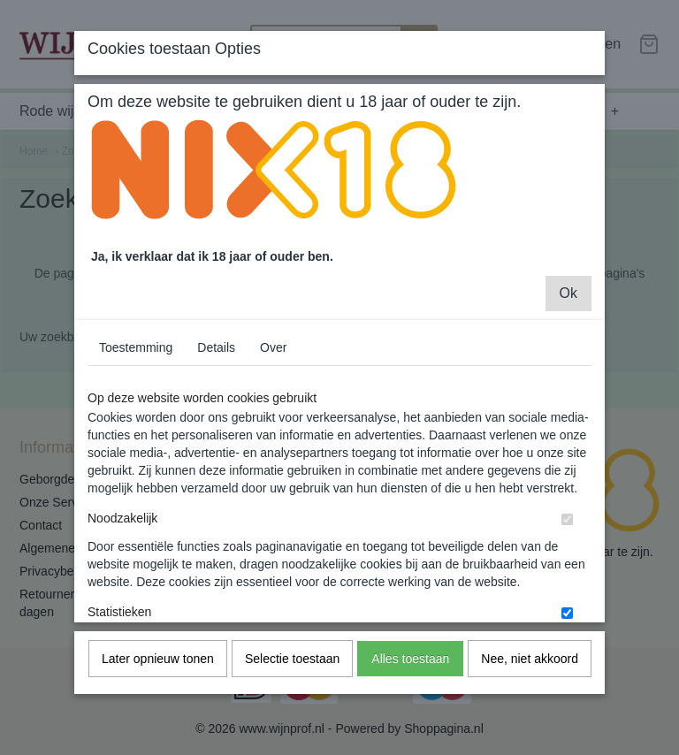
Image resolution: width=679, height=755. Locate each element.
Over (273, 367)
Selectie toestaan (292, 678)
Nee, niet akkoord (529, 678)
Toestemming (135, 367)
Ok (568, 312)
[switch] (567, 539)
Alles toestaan (410, 678)
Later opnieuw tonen (158, 678)
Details (216, 367)
